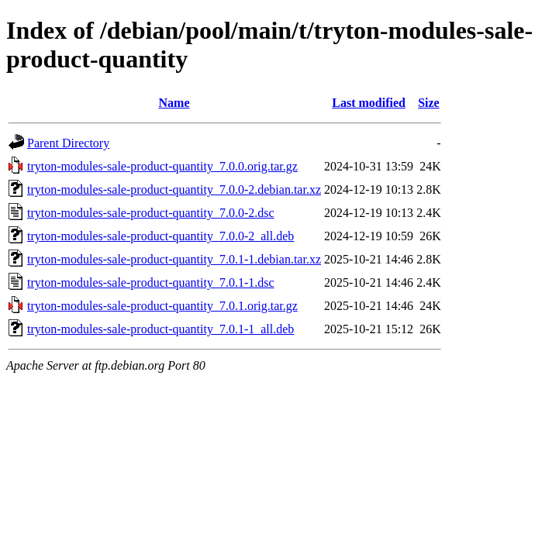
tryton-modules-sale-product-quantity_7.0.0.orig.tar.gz (162, 166)
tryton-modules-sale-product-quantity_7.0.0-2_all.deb (160, 236)
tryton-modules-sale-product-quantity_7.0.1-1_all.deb (160, 329)
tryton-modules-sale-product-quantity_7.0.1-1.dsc (150, 282)
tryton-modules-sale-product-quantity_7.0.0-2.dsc (150, 212)
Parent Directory (68, 143)
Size (429, 102)
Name (174, 102)
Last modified (368, 102)
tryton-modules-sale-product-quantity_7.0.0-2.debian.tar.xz (174, 189)
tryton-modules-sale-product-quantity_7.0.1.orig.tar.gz (162, 305)
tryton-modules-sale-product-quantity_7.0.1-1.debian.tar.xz (174, 259)
